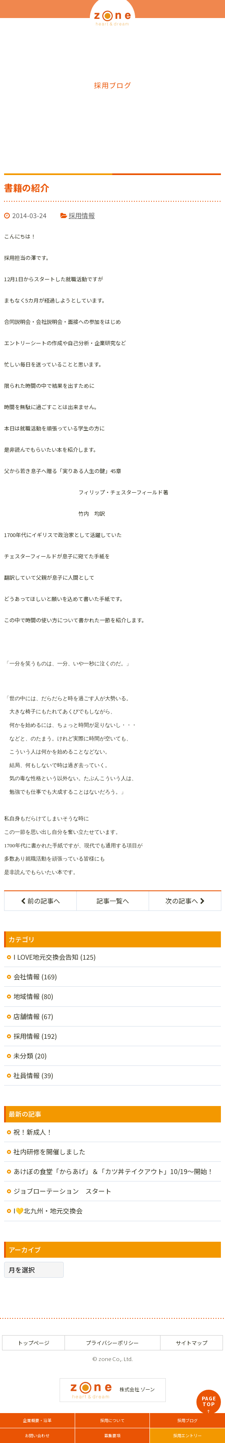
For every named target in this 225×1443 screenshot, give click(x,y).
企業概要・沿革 (37, 1420)
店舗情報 (26, 1016)
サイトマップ (191, 1343)
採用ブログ (187, 1420)
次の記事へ (185, 901)
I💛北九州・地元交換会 (47, 1210)
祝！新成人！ (33, 1132)
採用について (112, 1420)
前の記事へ (40, 901)
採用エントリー (187, 1435)
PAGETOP (209, 1404)
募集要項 (112, 1435)
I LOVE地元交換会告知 (45, 957)
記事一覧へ (112, 901)
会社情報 (26, 976)
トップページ (33, 1343)
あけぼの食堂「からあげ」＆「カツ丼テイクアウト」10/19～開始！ (113, 1171)
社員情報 (26, 1075)
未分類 (23, 1056)
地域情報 (26, 996)
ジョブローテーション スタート (62, 1191)
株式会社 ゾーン (113, 1389)
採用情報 (82, 215)
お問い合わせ (37, 1435)
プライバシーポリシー (112, 1343)
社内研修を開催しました (49, 1151)
